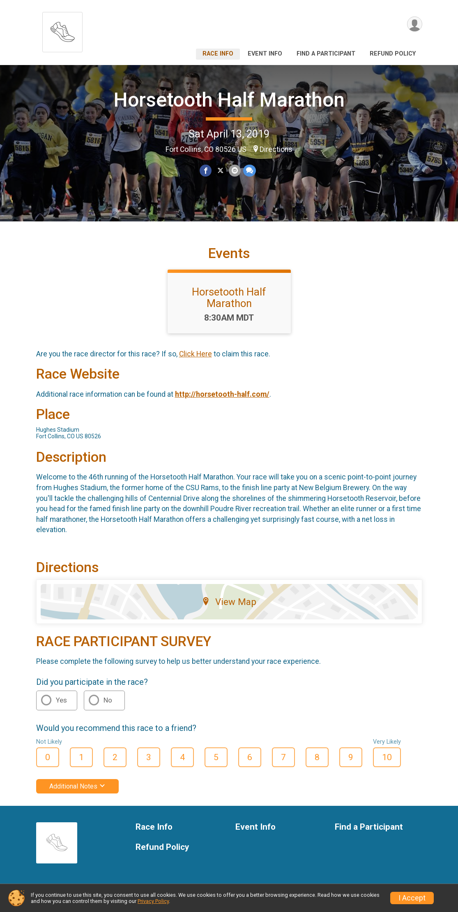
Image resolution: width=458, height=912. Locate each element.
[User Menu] (414, 24)
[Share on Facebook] (206, 171)
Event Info (265, 53)
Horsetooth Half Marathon (229, 100)
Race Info (218, 53)
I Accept (412, 898)
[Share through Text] (249, 171)
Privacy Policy (153, 901)
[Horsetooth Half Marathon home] (62, 30)
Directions (276, 149)
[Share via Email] (235, 171)
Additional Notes (77, 786)
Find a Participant (326, 53)
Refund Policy (393, 53)
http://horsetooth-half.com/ (222, 394)
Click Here (195, 354)
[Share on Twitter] (220, 171)
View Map (229, 601)
